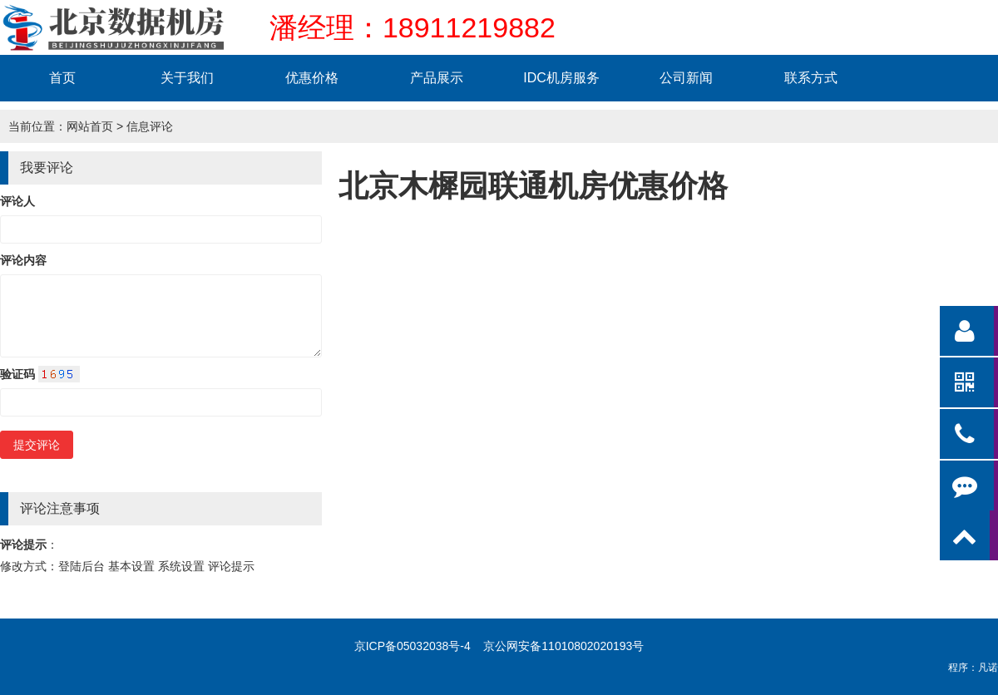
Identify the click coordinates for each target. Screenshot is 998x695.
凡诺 (988, 667)
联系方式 (810, 78)
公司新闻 (686, 78)
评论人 (17, 201)
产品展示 (436, 78)
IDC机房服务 (561, 78)
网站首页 (90, 126)
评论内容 (23, 260)
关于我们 (187, 78)
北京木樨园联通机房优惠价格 (533, 186)
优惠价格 (311, 78)
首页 (62, 78)
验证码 (40, 374)
